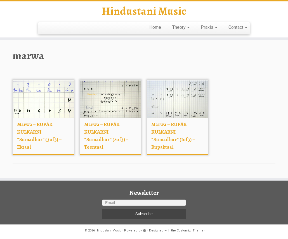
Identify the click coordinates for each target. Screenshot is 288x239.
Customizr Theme (190, 230)
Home (155, 27)
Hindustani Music (144, 11)
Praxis (209, 27)
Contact (237, 27)
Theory (181, 27)
